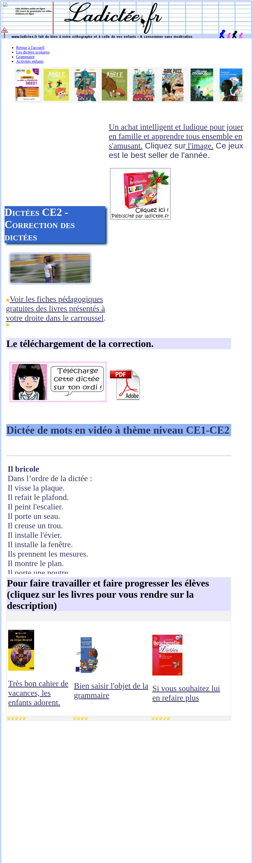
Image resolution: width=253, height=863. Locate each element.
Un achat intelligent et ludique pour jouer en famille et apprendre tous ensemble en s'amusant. (176, 136)
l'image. (200, 145)
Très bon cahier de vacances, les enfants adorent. (38, 693)
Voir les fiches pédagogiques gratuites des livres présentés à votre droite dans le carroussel (55, 308)
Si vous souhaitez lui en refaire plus (186, 693)
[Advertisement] (56, 163)
